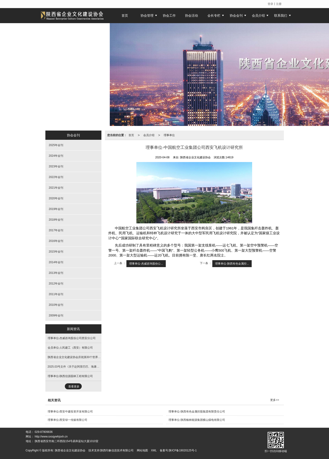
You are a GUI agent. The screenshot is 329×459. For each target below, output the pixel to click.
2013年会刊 (56, 273)
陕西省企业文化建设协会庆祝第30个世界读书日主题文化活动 (85, 357)
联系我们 (280, 15)
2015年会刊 (56, 251)
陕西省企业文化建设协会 (70, 450)
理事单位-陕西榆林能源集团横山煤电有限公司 (197, 420)
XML (154, 450)
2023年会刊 (56, 166)
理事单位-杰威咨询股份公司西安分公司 (72, 338)
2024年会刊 (56, 155)
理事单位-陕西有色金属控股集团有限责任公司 (197, 411)
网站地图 (142, 450)
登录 (270, 4)
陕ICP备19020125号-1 (183, 450)
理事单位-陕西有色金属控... (232, 263)
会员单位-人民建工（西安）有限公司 (70, 347)
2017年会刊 (56, 230)
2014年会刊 (56, 262)
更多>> (274, 400)
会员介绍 (258, 15)
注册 (279, 4)
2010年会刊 (56, 304)
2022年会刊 (56, 177)
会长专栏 (213, 15)
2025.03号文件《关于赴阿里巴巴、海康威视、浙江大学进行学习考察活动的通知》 (98, 366)
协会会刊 (236, 15)
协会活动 (191, 15)
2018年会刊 (56, 219)
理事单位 (169, 135)
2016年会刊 (56, 241)
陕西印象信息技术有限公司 (117, 450)
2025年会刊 (56, 145)
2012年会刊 (56, 283)
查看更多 (73, 386)
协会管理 (147, 15)
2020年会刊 (56, 198)
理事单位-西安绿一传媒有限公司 (68, 420)
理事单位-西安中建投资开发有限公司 (70, 411)
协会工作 (169, 15)
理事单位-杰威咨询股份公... (146, 263)
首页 (131, 135)
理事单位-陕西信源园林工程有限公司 (70, 376)
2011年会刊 (56, 294)
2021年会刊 (56, 187)
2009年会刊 (56, 315)
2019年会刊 (56, 209)
